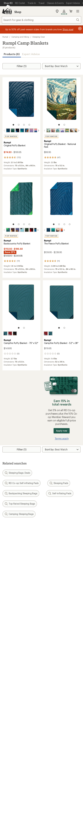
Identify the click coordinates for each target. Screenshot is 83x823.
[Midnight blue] (17, 130)
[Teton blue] (60, 230)
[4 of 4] (29, 125)
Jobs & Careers (10, 699)
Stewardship (50, 718)
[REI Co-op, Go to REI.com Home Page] (7, 11)
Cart (71, 11)
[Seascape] (22, 130)
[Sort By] (61, 66)
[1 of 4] (13, 125)
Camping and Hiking (20, 37)
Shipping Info (51, 639)
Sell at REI (8, 709)
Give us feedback (34, 527)
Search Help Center (13, 732)
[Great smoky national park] (76, 130)
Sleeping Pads (58, 483)
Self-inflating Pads (59, 493)
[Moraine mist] (19, 230)
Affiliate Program (12, 713)
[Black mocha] (15, 333)
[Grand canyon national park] (53, 130)
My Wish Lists (10, 635)
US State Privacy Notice (20, 797)
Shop (17, 12)
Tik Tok (30, 756)
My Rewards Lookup (14, 630)
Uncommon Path (52, 681)
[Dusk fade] (31, 130)
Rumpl (5, 37)
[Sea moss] (5, 230)
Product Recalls (16, 801)
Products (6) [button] (12, 54)
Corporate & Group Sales (16, 718)
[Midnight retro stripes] (27, 130)
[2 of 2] (64, 125)
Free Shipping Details (55, 658)
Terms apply (62, 438)
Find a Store (9, 736)
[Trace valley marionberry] (15, 230)
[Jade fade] (50, 230)
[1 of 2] (59, 125)
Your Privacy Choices (41, 792)
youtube (52, 756)
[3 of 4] (24, 125)
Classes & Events (52, 676)
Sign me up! (41, 564)
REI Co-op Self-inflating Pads (21, 483)
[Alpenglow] (36, 130)
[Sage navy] (5, 333)
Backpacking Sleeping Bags (20, 493)
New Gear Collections (14, 676)
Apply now (61, 430)
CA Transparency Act (39, 801)
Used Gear (8, 681)
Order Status (50, 625)
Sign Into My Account (14, 625)
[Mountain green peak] (24, 230)
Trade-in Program (12, 686)
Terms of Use (16, 792)
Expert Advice (31, 54)
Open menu (78, 11)
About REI (49, 699)
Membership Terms (65, 801)
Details (45, 543)
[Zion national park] (72, 130)
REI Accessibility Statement (41, 805)
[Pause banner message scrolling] (79, 28)
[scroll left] (4, 130)
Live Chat (7, 741)
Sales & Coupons (52, 653)
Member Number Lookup (17, 671)
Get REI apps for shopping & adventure (41, 765)
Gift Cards (8, 658)
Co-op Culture (10, 704)
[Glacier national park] (58, 130)
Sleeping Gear (38, 37)
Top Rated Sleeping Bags (19, 503)
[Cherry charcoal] (10, 333)
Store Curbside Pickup (56, 635)
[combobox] (41, 19)
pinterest (45, 756)
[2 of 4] (18, 125)
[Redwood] (10, 230)
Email (5, 549)
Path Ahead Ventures (55, 686)
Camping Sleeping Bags (19, 514)
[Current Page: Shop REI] (8, 3)
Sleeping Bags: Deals (17, 472)
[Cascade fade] (13, 130)
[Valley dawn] (55, 230)
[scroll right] (38, 130)
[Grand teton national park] (62, 130)
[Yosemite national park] (48, 130)
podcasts (60, 756)
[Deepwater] (8, 130)
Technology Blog (52, 713)
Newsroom (49, 709)
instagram (22, 756)
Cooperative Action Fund (57, 704)
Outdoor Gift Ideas (13, 653)
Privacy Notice (66, 792)
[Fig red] (29, 230)
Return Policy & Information (58, 630)
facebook (37, 756)
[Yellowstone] (67, 130)
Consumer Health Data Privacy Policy (56, 797)
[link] (21, 102)
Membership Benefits (14, 639)
